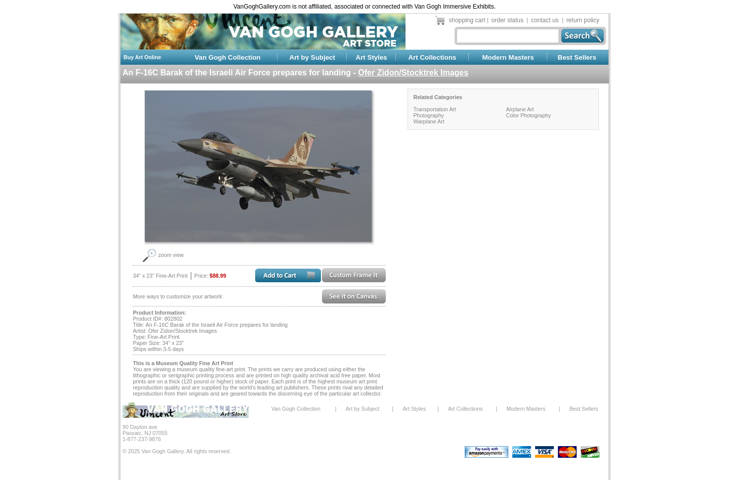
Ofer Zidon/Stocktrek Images (413, 72)
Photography (428, 115)
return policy (582, 20)
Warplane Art (428, 121)
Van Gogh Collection (227, 57)
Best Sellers (577, 57)
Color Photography (528, 115)
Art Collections (432, 57)
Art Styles (371, 57)
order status (507, 20)
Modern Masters (508, 57)
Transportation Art (434, 109)
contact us (545, 20)
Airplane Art (520, 109)
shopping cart (467, 20)
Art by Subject (312, 57)
